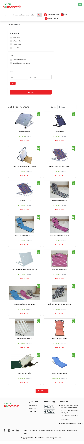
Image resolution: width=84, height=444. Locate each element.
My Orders (32, 412)
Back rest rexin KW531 (59, 271)
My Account (33, 408)
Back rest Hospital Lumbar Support (24, 166)
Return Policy (72, 434)
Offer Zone (32, 415)
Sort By (53, 107)
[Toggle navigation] (80, 4)
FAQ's (26, 437)
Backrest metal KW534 (24, 341)
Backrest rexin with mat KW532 (24, 306)
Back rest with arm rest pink (59, 236)
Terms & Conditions (48, 434)
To (30, 77)
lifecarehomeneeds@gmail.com (72, 427)
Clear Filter (30, 92)
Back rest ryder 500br (59, 341)
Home (10, 24)
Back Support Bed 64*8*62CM (59, 166)
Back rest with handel (59, 201)
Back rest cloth (59, 132)
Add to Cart (24, 141)
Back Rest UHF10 (25, 201)
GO (13, 83)
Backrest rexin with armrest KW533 (59, 306)
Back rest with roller (24, 376)
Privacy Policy (61, 434)
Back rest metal (24, 132)
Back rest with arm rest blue (24, 236)
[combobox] (6, 15)
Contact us (36, 434)
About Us (27, 434)
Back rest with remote (59, 376)
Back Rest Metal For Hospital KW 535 (24, 271)
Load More (42, 394)
